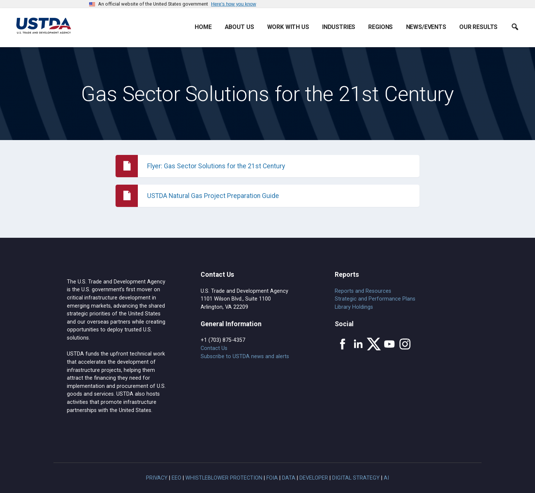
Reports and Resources (363, 291)
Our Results (478, 26)
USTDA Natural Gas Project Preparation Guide (213, 196)
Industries (338, 26)
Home (203, 26)
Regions (380, 26)
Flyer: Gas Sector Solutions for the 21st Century (216, 166)
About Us (239, 26)
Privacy (157, 478)
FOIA (272, 478)
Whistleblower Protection (223, 478)
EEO (176, 478)
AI (386, 478)
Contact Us (214, 348)
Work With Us (288, 26)
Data (288, 478)
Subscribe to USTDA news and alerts (245, 356)
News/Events (426, 26)
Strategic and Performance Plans (375, 299)
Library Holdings (354, 307)
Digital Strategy (356, 478)
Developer (313, 478)
